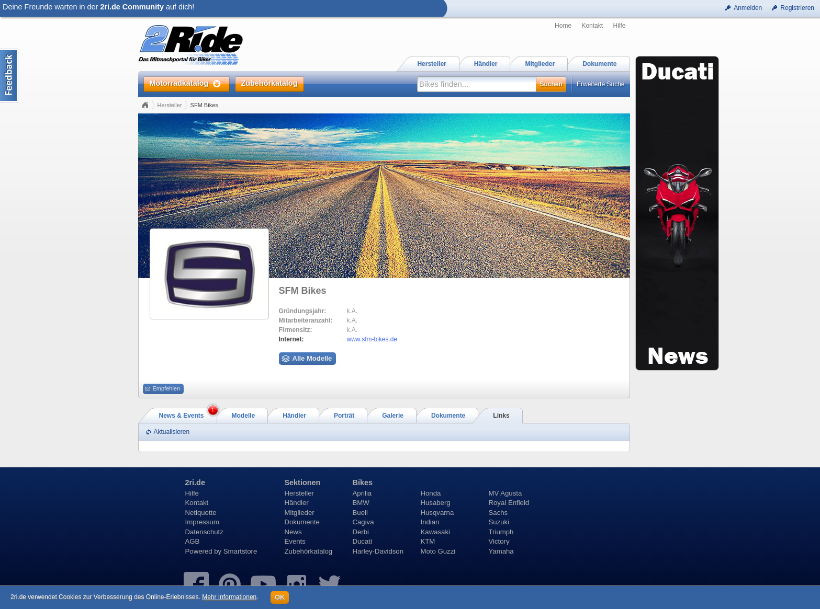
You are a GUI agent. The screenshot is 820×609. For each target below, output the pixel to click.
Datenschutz (204, 532)
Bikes (363, 482)
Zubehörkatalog (309, 551)
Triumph (501, 532)
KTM (428, 541)
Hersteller (170, 105)
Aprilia (362, 493)
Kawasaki (435, 532)
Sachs (498, 512)
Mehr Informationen (229, 597)
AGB (192, 541)
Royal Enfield (509, 503)
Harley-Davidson (378, 551)
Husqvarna (437, 512)
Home (563, 25)
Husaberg (436, 503)
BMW (361, 503)
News (293, 532)
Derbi (361, 532)
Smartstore (240, 551)
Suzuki (499, 522)
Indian (430, 522)
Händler (297, 503)
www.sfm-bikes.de (372, 339)
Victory (499, 541)
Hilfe (619, 25)
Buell (360, 512)
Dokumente (302, 522)
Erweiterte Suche (600, 84)
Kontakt (592, 25)
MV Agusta (505, 493)
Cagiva (363, 522)
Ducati (362, 541)
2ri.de (195, 482)
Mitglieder (299, 512)
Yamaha (501, 551)
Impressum (202, 522)
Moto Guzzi (438, 551)
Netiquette (201, 512)
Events (295, 541)
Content (9, 75)
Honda (431, 493)
